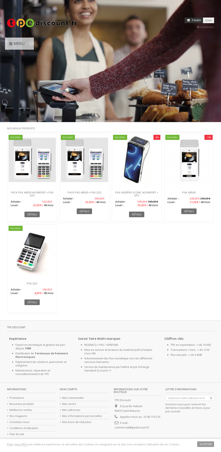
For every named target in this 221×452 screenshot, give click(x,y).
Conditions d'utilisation (23, 428)
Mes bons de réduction (76, 422)
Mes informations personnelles (82, 416)
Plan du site (16, 434)
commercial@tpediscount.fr (132, 427)
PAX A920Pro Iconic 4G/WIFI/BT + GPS (136, 194)
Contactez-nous (19, 422)
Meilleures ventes (20, 410)
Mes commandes (73, 398)
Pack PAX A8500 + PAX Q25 (84, 192)
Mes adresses (71, 410)
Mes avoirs (69, 404)
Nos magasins (18, 416)
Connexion (205, 27)
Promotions (16, 398)
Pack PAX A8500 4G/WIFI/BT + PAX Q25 (32, 194)
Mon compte (68, 389)
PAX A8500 (188, 192)
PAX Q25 (32, 283)
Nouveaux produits (21, 128)
